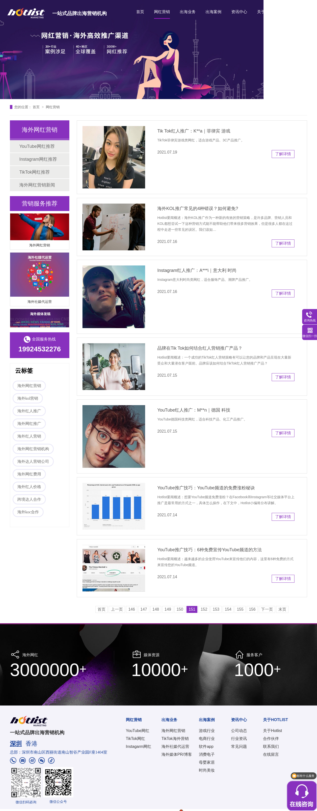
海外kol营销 (27, 398)
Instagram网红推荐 (38, 159)
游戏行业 (207, 731)
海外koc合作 (28, 512)
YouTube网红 (137, 731)
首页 (140, 12)
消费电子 (207, 754)
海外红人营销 (29, 436)
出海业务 (188, 12)
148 (156, 609)
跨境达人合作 (29, 499)
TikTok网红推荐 (34, 172)
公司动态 (239, 731)
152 (204, 609)
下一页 (267, 609)
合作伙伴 (271, 738)
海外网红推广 (29, 423)
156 (252, 609)
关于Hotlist (272, 731)
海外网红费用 (29, 474)
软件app (206, 746)
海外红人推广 (29, 411)
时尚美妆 (207, 770)
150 (180, 609)
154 (228, 609)
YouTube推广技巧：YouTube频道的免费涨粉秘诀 (206, 487)
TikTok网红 (135, 738)
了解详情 (283, 154)
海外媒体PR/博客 (176, 754)
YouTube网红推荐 (37, 146)
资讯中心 (239, 12)
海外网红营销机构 (33, 449)
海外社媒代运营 (39, 303)
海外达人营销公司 (33, 461)
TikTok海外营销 (175, 738)
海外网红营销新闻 (37, 185)
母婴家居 (207, 762)
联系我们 (271, 746)
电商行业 (207, 738)
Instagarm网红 (138, 746)
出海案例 (213, 12)
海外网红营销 (39, 246)
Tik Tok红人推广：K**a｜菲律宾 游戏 (193, 131)
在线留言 (271, 754)
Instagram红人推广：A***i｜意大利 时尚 (197, 270)
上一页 (117, 609)
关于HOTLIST (269, 12)
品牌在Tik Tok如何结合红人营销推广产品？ (199, 348)
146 (131, 609)
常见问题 (239, 746)
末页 (282, 609)
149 (167, 609)
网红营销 (162, 12)
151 (192, 609)
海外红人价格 (29, 487)
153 (216, 609)
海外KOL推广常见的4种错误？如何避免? (197, 208)
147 (143, 609)
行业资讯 (239, 738)
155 (240, 609)
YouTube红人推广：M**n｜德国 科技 (193, 410)
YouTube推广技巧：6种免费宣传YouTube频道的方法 (209, 549)
